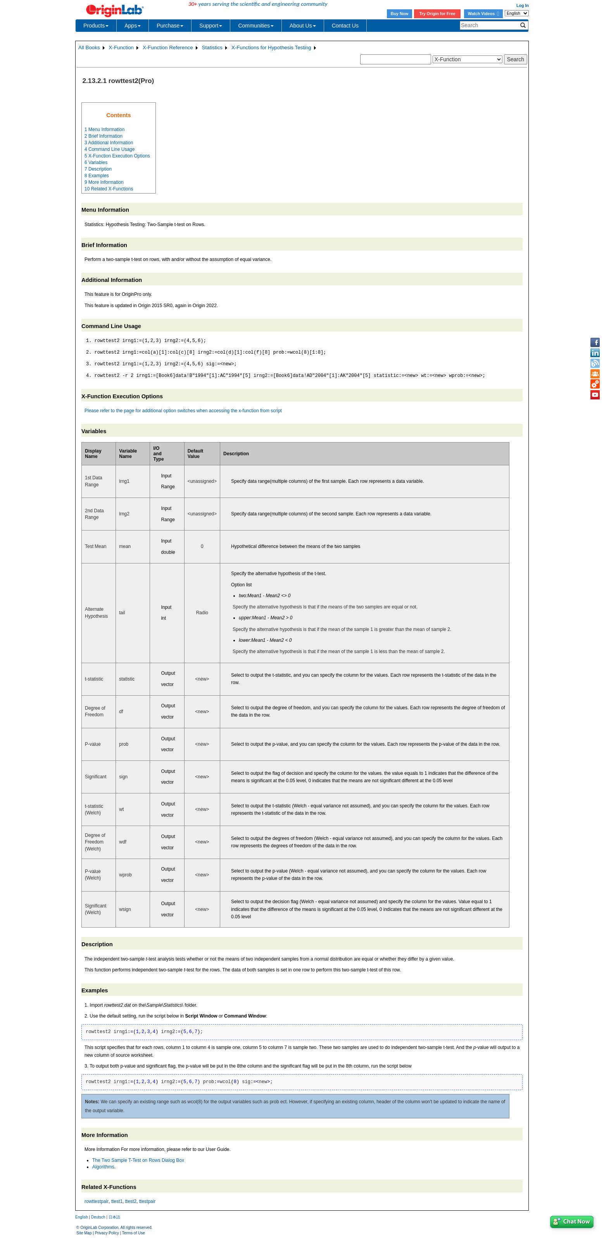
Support (210, 25)
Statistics (212, 47)
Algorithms (103, 1167)
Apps (132, 25)
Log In (522, 5)
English (81, 1217)
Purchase (170, 25)
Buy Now (400, 13)
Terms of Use (133, 1233)
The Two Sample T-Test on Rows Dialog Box (138, 1160)
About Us (303, 25)
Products (96, 25)
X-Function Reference (168, 47)
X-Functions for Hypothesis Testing (271, 47)
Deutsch (98, 1217)
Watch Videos (483, 13)
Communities (256, 25)
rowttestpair (97, 1201)
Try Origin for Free (437, 13)
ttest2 (130, 1201)
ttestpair (147, 1201)
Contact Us (345, 25)
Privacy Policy (107, 1233)
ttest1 (117, 1201)
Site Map (83, 1233)
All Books (89, 47)
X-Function (121, 47)
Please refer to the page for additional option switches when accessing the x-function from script (183, 410)
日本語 (114, 1217)
